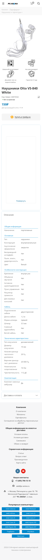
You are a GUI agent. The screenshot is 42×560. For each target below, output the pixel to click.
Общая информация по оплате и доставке (21, 429)
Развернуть (21, 201)
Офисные (20, 536)
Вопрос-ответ (21, 456)
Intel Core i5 (10, 518)
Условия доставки (21, 437)
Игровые (30, 531)
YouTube (23, 471)
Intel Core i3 (30, 513)
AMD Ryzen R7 (30, 527)
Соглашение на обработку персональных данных (21, 422)
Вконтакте (17, 471)
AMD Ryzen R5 (10, 527)
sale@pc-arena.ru (22, 486)
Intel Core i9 (10, 522)
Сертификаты (21, 417)
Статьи (21, 453)
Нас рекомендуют (31, 69)
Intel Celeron (10, 509)
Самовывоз (21, 440)
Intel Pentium (31, 509)
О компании (21, 411)
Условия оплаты (21, 434)
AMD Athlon (10, 513)
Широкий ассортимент (10, 69)
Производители (21, 459)
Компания (21, 407)
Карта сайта (21, 463)
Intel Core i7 (30, 518)
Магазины (21, 414)
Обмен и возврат (21, 444)
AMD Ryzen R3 (30, 522)
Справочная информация (21, 449)
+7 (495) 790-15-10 (22, 480)
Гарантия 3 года (31, 80)
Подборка (10, 531)
